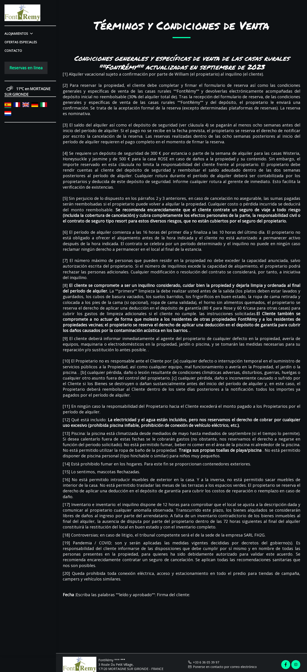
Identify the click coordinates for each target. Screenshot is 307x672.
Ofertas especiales (20, 42)
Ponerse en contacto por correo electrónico (222, 667)
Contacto (13, 50)
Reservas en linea (26, 67)
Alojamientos (18, 33)
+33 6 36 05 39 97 (203, 662)
